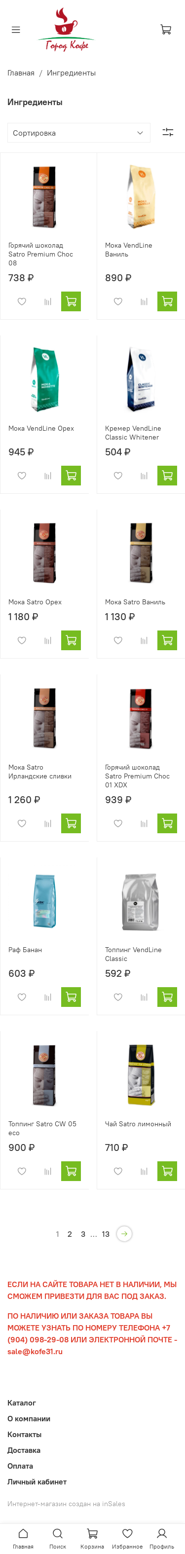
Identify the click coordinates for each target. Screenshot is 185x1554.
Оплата (20, 1466)
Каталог (21, 1402)
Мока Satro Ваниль (135, 601)
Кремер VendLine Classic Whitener (133, 433)
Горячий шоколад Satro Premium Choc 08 (40, 254)
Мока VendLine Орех (41, 428)
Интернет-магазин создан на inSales (66, 1503)
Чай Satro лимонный (138, 1123)
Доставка (23, 1450)
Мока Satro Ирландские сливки (40, 771)
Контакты (24, 1434)
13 (106, 1234)
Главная (21, 72)
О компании (28, 1418)
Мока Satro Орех (35, 601)
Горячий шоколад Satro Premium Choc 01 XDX (137, 776)
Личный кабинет (37, 1481)
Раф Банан (25, 949)
